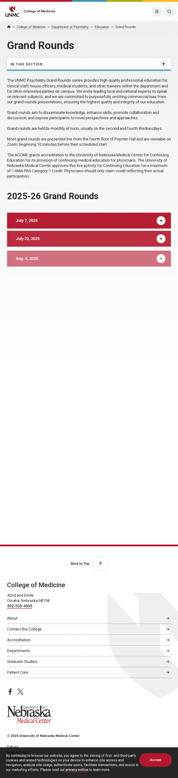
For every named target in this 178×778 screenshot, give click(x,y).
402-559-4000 (19, 605)
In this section (27, 64)
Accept (155, 760)
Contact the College (24, 629)
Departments (18, 650)
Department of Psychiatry (70, 27)
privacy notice (77, 770)
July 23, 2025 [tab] (90, 244)
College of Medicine (40, 11)
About (12, 618)
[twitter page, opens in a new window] (20, 691)
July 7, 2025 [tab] (90, 224)
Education (102, 27)
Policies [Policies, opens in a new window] (12, 746)
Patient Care (17, 672)
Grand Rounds (125, 27)
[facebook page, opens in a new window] (10, 691)
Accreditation (18, 639)
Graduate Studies (22, 661)
